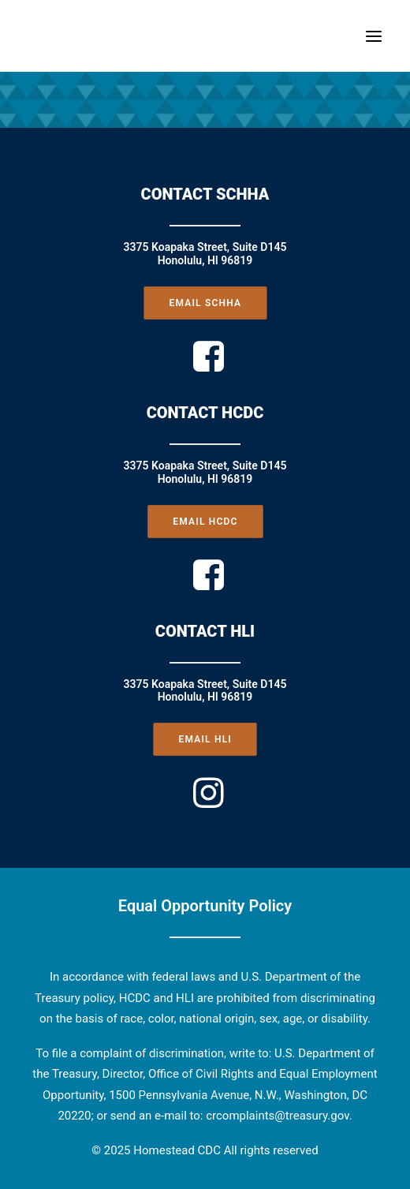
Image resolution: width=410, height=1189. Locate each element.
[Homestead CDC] (50, 36)
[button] (373, 36)
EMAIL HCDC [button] (205, 520)
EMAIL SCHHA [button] (205, 302)
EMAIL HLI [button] (205, 739)
